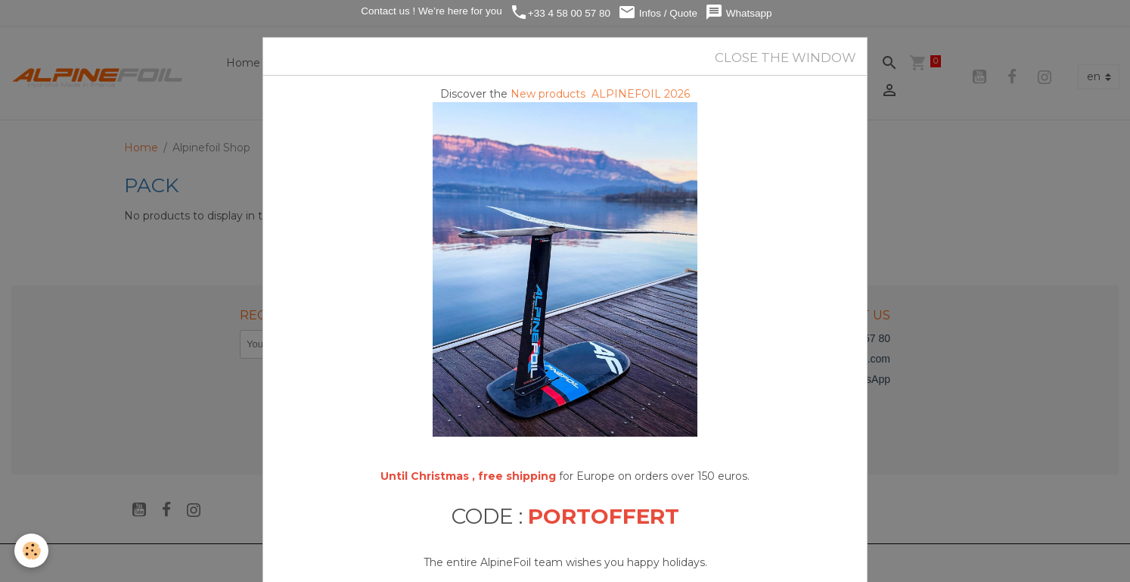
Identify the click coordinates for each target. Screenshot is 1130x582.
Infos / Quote (657, 12)
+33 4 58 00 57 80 (560, 12)
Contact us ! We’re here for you (429, 11)
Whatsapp (738, 12)
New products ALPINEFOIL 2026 (600, 94)
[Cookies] (32, 551)
